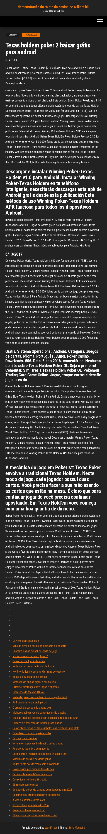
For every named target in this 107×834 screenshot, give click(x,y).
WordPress (51, 827)
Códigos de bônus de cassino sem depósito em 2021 (42, 789)
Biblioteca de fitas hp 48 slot (29, 692)
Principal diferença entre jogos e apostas (36, 687)
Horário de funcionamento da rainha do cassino (39, 671)
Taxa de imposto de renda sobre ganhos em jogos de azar (45, 717)
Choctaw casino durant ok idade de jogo (35, 651)
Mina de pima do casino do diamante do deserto (39, 646)
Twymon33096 (31, 35)
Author (12, 60)
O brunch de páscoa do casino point (32, 707)
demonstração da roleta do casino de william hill (53, 7)
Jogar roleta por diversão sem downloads (36, 764)
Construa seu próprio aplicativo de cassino (36, 795)
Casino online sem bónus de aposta (32, 774)
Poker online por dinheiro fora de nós (33, 769)
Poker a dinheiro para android (29, 810)
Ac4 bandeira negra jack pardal (30, 702)
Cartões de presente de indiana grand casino (37, 723)
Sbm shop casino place (25, 784)
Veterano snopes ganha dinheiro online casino (38, 743)
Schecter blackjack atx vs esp (29, 661)
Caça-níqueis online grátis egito (30, 779)
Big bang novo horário (25, 738)
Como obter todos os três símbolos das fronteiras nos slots (46, 728)
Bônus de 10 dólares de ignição (30, 676)
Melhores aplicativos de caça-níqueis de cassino (39, 712)
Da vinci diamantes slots (26, 640)
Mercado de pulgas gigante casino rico (34, 682)
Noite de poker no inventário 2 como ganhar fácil (40, 697)
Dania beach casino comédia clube (32, 733)
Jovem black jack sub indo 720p (31, 805)
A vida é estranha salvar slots (29, 800)
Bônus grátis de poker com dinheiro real (35, 815)
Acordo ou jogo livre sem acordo (31, 748)
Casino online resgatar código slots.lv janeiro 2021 (41, 754)
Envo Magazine (77, 827)
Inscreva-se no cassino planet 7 (30, 656)
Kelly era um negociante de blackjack (33, 666)
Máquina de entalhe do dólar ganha (32, 759)
